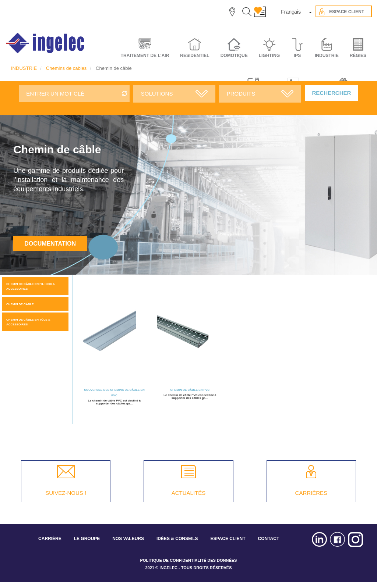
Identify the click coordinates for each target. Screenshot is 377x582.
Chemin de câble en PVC (189, 390)
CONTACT (268, 538)
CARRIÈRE (49, 538)
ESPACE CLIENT (227, 538)
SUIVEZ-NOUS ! (65, 493)
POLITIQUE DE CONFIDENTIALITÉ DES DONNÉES (188, 560)
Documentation (50, 243)
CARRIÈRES (311, 493)
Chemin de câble (20, 304)
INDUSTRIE (24, 68)
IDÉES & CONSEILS (177, 538)
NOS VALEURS (128, 538)
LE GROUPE (87, 538)
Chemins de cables (66, 68)
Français (291, 12)
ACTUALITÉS (189, 493)
